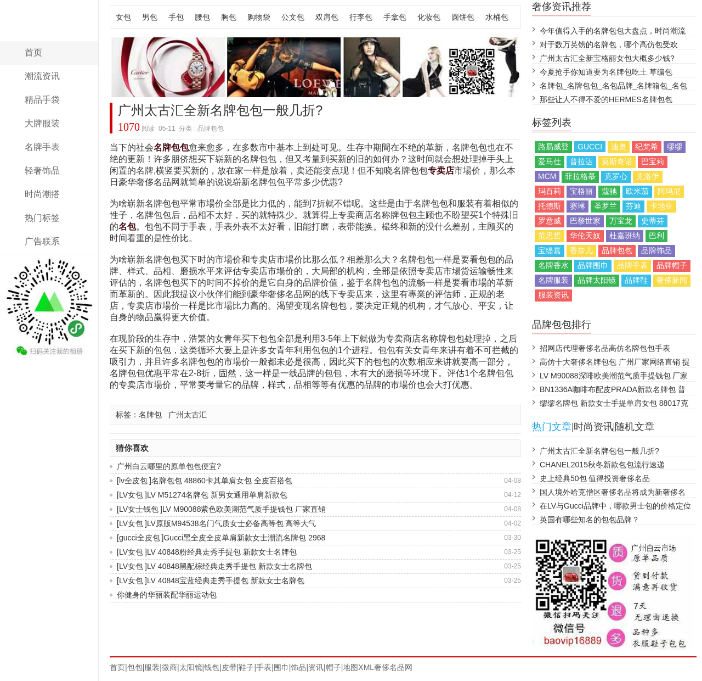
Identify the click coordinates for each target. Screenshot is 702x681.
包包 (135, 667)
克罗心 (615, 176)
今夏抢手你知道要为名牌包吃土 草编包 (606, 72)
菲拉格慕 (580, 176)
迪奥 (618, 146)
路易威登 (553, 146)
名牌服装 (553, 280)
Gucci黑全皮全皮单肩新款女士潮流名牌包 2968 (244, 537)
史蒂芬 (652, 220)
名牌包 (150, 414)
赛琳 (577, 206)
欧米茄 (637, 191)
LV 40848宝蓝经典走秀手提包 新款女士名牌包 (225, 580)
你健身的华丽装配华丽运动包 (167, 594)
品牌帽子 (671, 265)
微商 (169, 667)
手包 (176, 17)
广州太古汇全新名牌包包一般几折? (599, 450)
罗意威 (549, 220)
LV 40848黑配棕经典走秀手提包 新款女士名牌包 (229, 566)
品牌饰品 (656, 250)
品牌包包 (617, 250)
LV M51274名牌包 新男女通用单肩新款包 (217, 494)
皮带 (229, 667)
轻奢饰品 (42, 170)
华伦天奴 (585, 235)
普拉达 (581, 161)
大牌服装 (42, 123)
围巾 (281, 667)
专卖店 (441, 170)
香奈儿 (581, 250)
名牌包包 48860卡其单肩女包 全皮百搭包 (221, 480)
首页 (33, 52)
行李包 (360, 17)
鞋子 (246, 667)
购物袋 (258, 17)
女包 (123, 17)
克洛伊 (647, 176)
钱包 (211, 667)
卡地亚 (661, 206)
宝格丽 (581, 191)
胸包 (228, 17)
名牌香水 (553, 265)
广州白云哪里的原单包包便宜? (169, 466)
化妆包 (428, 17)
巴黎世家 (585, 220)
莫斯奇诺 (617, 161)
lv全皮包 (133, 480)
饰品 (298, 667)
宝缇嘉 (549, 250)
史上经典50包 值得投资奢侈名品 (595, 478)
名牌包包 (171, 147)
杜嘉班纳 (624, 235)
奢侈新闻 (671, 280)
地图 (350, 667)
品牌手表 (632, 265)
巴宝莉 (652, 161)
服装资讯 (553, 295)
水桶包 (496, 17)
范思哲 (549, 235)
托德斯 (549, 206)
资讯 (316, 667)
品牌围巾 (593, 265)
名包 (127, 226)
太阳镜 (190, 667)
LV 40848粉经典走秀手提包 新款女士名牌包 (222, 552)
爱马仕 (549, 161)
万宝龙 (620, 220)
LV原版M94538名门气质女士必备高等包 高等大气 (231, 523)
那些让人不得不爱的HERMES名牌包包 (606, 99)
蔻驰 (609, 191)
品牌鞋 (636, 280)
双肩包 (326, 17)
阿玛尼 (669, 191)
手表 (263, 667)
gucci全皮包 (139, 537)
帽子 (333, 667)
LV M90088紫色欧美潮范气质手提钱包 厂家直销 (244, 509)
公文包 (292, 17)
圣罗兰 (605, 206)
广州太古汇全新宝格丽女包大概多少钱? (607, 58)
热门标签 (42, 217)
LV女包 (131, 494)
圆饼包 (462, 17)
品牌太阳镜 (597, 280)
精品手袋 (42, 99)
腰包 (202, 17)
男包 (149, 17)
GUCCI (590, 146)
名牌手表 (42, 147)
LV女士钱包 (138, 509)
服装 (152, 667)
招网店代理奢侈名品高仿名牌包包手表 (605, 348)
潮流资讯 (42, 76)
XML (366, 667)
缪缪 (674, 146)
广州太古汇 (187, 414)
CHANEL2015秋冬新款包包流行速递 (602, 464)
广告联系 (42, 241)
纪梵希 (646, 146)
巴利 (656, 235)
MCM (547, 176)
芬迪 (633, 206)
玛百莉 (549, 191)
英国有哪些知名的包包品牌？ (589, 519)
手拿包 (394, 17)
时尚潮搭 (42, 194)
